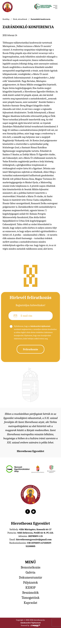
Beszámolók (30, 593)
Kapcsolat (30, 603)
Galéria (30, 572)
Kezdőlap (6, 19)
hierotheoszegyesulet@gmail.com (33, 539)
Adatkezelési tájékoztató (40, 326)
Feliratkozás (30, 349)
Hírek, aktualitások (20, 19)
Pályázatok (30, 583)
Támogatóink (30, 598)
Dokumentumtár (30, 577)
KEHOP (30, 588)
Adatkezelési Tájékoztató (30, 623)
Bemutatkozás (30, 567)
